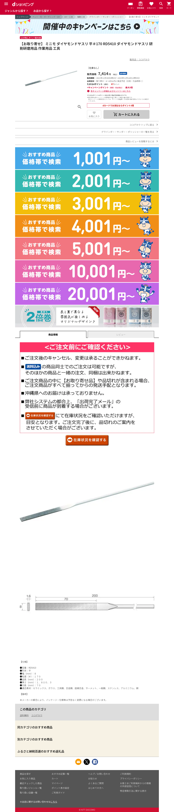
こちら (54, 801)
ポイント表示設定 (60, 787)
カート (55, 778)
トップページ (22, 16)
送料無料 (24, 715)
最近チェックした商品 (31, 783)
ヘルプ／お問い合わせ (99, 773)
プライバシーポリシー (131, 778)
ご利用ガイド (58, 792)
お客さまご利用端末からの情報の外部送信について (135, 785)
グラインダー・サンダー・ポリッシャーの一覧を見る (127, 132)
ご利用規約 (125, 773)
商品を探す (25, 773)
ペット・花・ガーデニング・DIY (46, 16)
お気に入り (94, 116)
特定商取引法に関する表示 (133, 790)
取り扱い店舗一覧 (28, 792)
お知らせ (92, 778)
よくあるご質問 (96, 783)
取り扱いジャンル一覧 (31, 787)
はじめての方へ (96, 787)
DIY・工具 (68, 16)
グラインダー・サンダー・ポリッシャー (106, 16)
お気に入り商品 (27, 778)
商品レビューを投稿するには (140, 141)
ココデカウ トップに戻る (142, 125)
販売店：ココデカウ (139, 59)
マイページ (57, 783)
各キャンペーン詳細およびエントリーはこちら (111, 91)
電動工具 (81, 16)
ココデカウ (36, 715)
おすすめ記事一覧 (60, 773)
